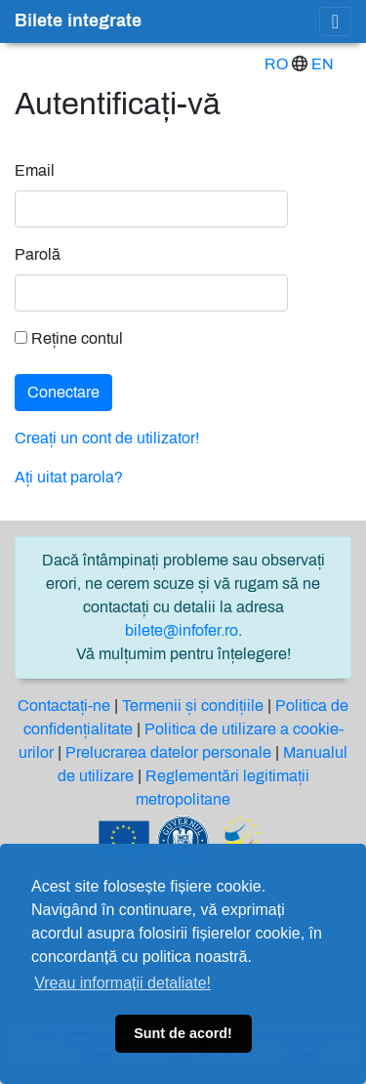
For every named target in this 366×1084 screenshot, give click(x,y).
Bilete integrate (78, 21)
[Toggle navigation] (335, 21)
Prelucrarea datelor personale (168, 752)
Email (35, 170)
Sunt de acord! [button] (183, 1033)
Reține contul (69, 338)
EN (322, 64)
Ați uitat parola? (69, 477)
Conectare (63, 392)
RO (276, 64)
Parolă (38, 254)
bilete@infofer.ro (181, 630)
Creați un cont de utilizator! (107, 438)
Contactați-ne (64, 705)
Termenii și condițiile (193, 705)
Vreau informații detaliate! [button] (122, 983)
